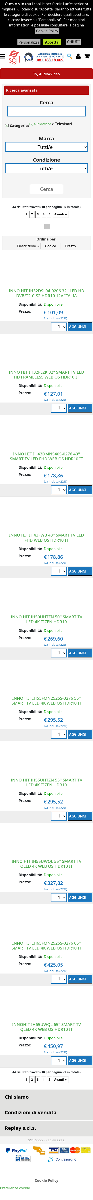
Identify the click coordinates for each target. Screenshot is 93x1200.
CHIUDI (73, 41)
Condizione (46, 158)
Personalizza (29, 42)
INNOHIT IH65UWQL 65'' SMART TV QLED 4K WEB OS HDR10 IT (46, 1027)
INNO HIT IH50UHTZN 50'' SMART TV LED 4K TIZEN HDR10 (46, 619)
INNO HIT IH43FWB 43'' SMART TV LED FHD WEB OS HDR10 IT (46, 537)
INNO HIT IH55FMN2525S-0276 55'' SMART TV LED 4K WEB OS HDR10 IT (47, 700)
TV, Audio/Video (46, 74)
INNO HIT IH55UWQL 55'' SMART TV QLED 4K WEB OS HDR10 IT (47, 863)
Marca (46, 137)
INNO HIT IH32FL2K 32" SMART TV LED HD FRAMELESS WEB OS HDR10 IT (46, 374)
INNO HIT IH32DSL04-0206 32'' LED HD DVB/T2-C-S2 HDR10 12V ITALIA (46, 293)
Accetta (52, 42)
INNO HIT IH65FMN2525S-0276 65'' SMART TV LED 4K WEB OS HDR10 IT (47, 945)
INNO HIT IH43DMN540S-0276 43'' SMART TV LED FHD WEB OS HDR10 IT (46, 456)
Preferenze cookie (15, 1188)
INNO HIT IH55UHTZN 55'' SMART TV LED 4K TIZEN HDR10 (46, 782)
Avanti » (60, 214)
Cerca (46, 101)
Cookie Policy (47, 30)
